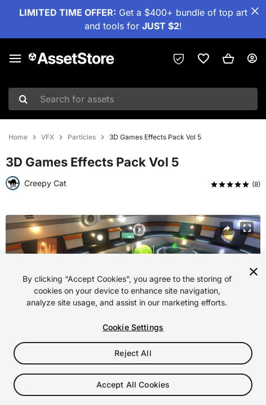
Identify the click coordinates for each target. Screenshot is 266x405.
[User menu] (252, 58)
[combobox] (133, 99)
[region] (133, 329)
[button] (228, 58)
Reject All (132, 353)
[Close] (253, 271)
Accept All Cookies (133, 384)
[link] (203, 58)
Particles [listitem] (82, 137)
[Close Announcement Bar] (254, 11)
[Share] (226, 228)
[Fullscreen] (247, 228)
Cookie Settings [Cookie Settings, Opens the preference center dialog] (133, 327)
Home (18, 137)
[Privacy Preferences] (178, 58)
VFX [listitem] (47, 137)
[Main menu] (15, 58)
